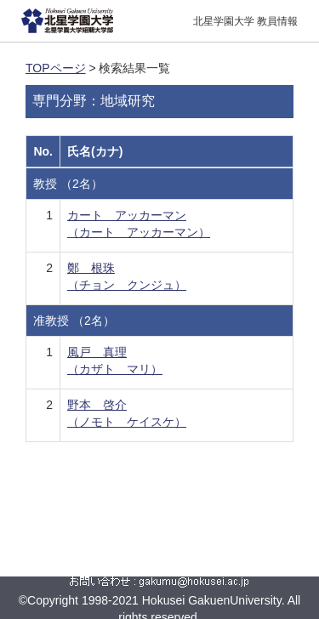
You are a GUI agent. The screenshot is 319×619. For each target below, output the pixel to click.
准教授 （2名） (74, 320)
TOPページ (56, 68)
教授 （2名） (68, 183)
